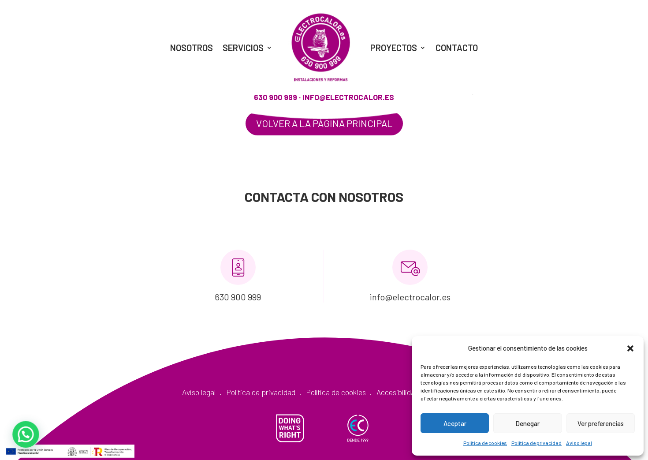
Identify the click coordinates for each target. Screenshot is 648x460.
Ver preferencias (600, 423)
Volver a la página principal (324, 123)
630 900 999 (275, 97)
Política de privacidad (536, 443)
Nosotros (191, 47)
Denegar (527, 423)
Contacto (457, 47)
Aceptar (454, 423)
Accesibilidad (397, 392)
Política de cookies (485, 443)
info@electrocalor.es (348, 97)
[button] (630, 348)
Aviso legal (579, 443)
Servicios (243, 47)
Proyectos (393, 47)
